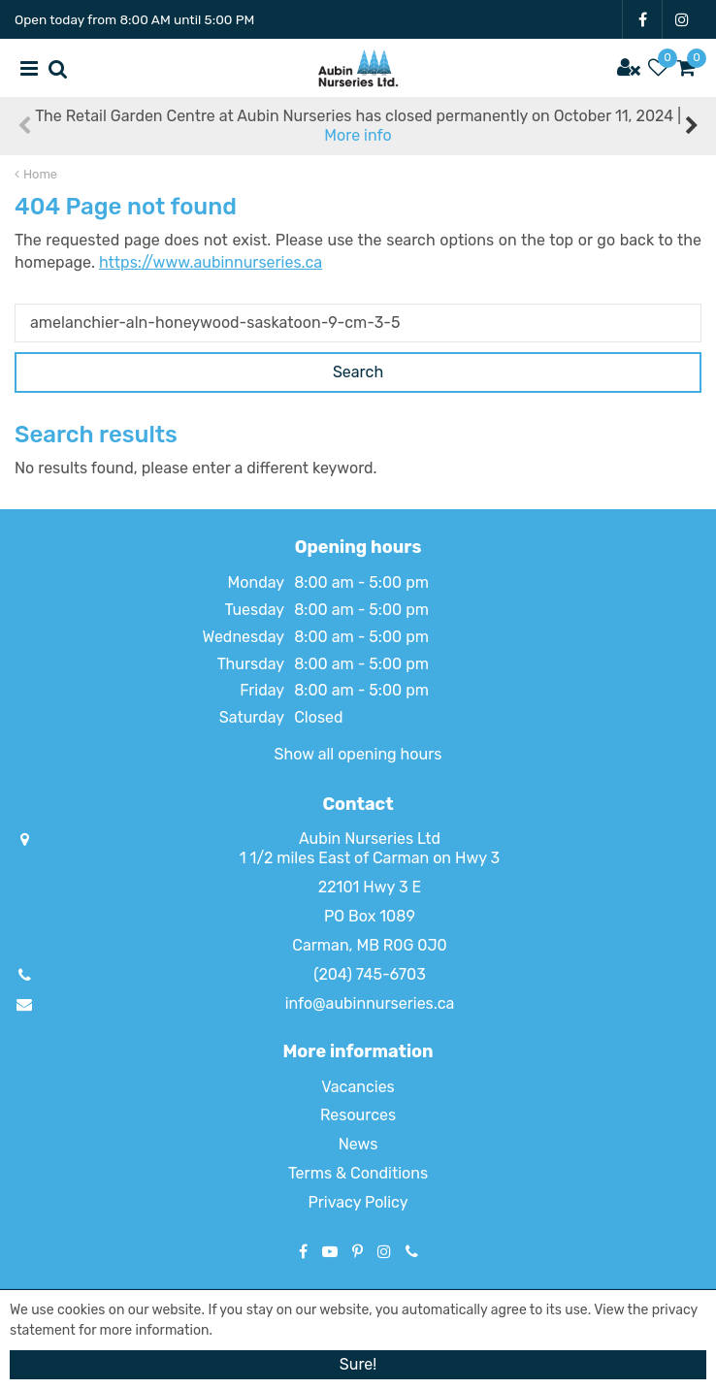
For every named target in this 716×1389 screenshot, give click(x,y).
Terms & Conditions (358, 1173)
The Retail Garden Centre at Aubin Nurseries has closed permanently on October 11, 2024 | (358, 126)
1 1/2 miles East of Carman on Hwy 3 (370, 858)
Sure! (358, 1364)
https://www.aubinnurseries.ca (210, 262)
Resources (358, 1115)
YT (330, 1251)
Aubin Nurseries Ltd (369, 838)
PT (357, 1251)
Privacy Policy (357, 1202)
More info (357, 135)
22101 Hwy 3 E (369, 887)
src (58, 67)
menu (29, 67)
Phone (412, 1251)
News (358, 1144)
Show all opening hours (358, 754)
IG (682, 19)
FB (642, 19)
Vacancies (358, 1087)
